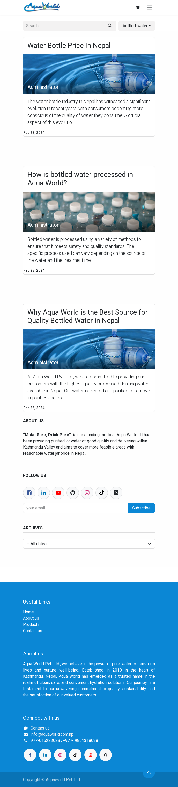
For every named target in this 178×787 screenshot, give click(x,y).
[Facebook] (29, 493)
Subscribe (141, 508)
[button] (136, 26)
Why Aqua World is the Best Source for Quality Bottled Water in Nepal (87, 316)
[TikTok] (75, 755)
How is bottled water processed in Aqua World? (80, 178)
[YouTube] (90, 755)
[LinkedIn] (45, 755)
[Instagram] (60, 755)
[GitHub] (105, 755)
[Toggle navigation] (150, 7)
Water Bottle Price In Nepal (69, 45)
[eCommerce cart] (137, 7)
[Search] (109, 26)
